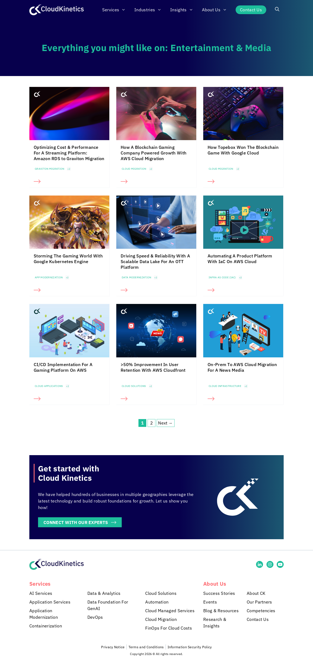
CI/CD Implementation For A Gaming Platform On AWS (63, 367)
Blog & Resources (221, 611)
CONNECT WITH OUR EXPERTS (75, 522)
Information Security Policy (190, 647)
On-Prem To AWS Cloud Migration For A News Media (242, 367)
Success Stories (219, 593)
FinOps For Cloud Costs (168, 628)
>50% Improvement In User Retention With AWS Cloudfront (153, 367)
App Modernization (49, 277)
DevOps (95, 617)
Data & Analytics (104, 593)
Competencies (261, 611)
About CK (256, 593)
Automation (156, 602)
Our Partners (259, 602)
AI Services (40, 593)
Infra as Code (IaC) (222, 277)
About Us (216, 9)
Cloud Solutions (134, 386)
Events (210, 602)
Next (165, 423)
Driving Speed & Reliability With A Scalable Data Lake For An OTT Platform (155, 261)
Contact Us (251, 10)
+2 (68, 168)
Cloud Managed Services (170, 611)
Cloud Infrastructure (225, 386)
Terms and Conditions (146, 647)
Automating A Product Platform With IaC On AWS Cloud (240, 258)
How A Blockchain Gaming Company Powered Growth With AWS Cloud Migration (153, 152)
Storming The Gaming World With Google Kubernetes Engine (68, 258)
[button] (277, 9)
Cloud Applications (49, 386)
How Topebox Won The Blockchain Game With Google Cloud (243, 150)
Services (116, 9)
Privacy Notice (113, 647)
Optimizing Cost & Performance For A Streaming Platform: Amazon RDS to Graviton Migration (69, 152)
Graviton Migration (49, 168)
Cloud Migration (134, 168)
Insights (183, 9)
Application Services (49, 602)
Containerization (45, 626)
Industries (150, 9)
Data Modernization (136, 277)
